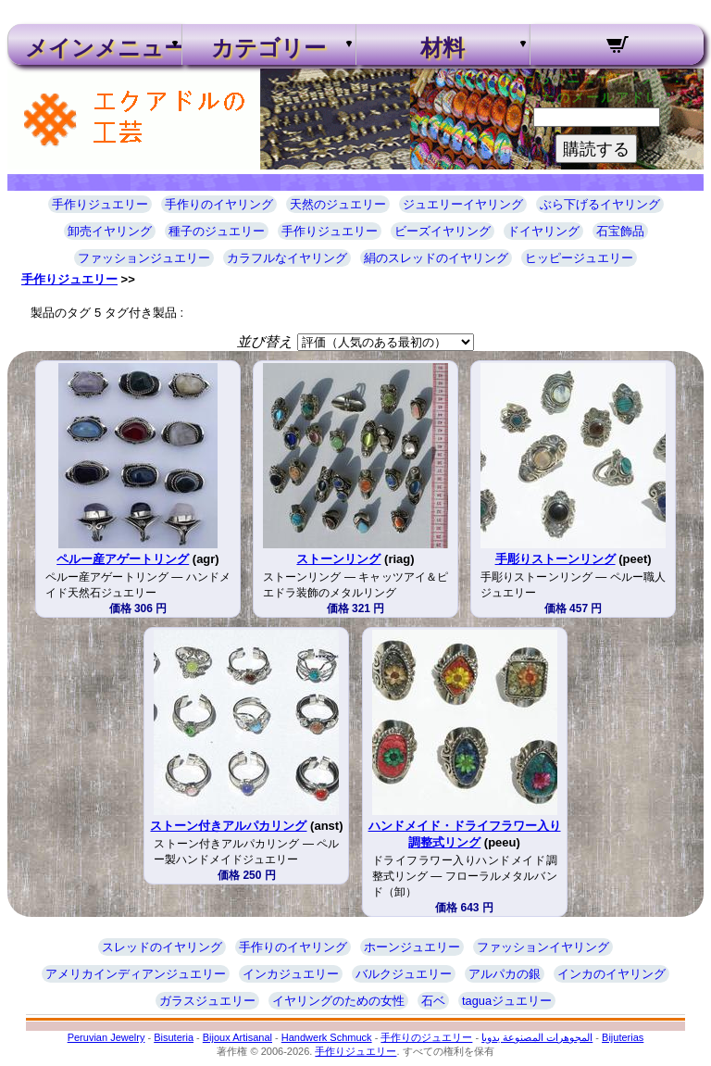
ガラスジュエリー (207, 1001)
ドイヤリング (543, 231)
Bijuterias (622, 1037)
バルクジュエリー (404, 974)
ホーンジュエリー (412, 947)
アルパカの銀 (504, 974)
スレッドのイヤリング (162, 947)
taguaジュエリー (507, 1001)
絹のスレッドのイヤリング (436, 258)
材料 (442, 48)
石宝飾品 (620, 231)
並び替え (265, 341)
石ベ (433, 1001)
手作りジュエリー (100, 204)
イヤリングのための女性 (338, 1001)
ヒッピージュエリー (579, 258)
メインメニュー (94, 48)
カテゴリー (268, 48)
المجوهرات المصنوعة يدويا (536, 1037)
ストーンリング (338, 559)
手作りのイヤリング (219, 204)
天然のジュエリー (338, 204)
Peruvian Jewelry (106, 1037)
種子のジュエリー (216, 231)
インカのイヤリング (611, 974)
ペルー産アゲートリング (122, 559)
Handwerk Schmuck (326, 1037)
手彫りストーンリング (555, 559)
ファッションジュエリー (144, 258)
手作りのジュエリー (426, 1037)
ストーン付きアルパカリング (228, 826)
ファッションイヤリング (543, 947)
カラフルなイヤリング (287, 258)
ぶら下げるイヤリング (600, 204)
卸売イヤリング (110, 231)
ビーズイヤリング (442, 231)
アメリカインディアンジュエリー (135, 974)
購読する (596, 149)
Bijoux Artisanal (237, 1037)
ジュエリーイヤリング (463, 204)
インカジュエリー (291, 974)
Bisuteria (173, 1037)
